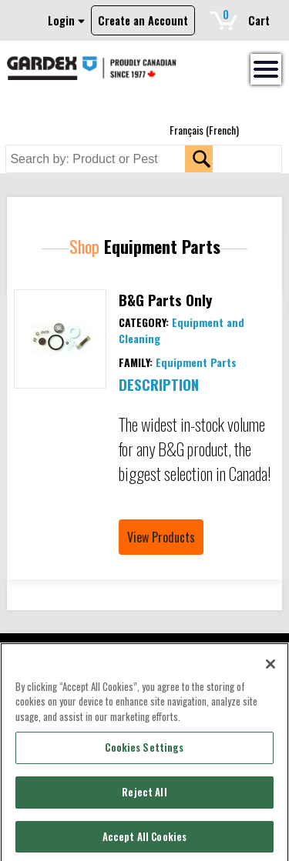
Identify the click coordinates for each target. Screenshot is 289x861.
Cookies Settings (144, 753)
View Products (161, 537)
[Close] (270, 669)
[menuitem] (204, 129)
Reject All (144, 798)
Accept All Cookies (144, 841)
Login (66, 20)
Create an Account (143, 20)
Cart (246, 17)
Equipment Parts (196, 362)
